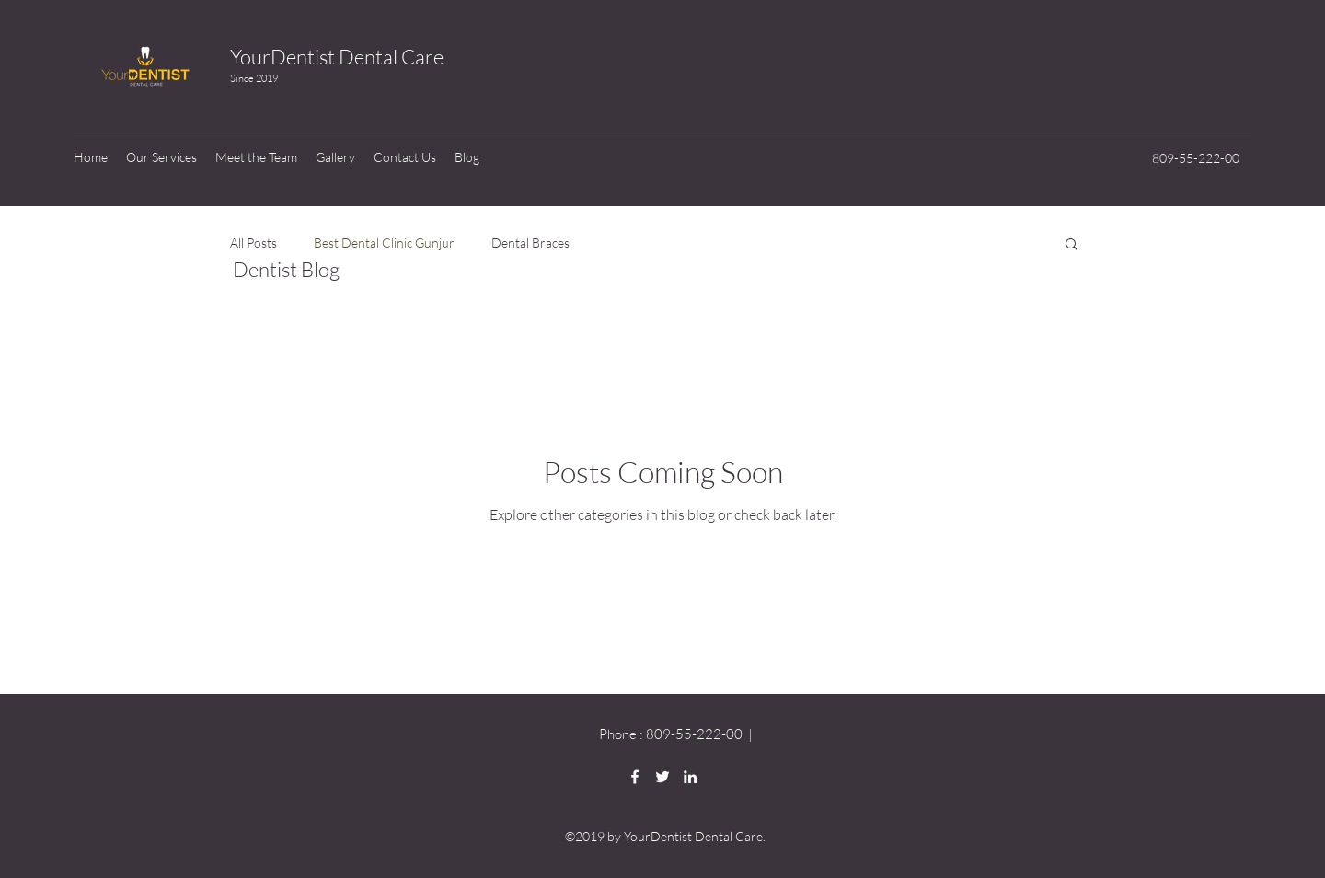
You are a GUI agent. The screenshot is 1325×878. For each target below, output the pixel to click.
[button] (1071, 245)
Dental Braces (530, 242)
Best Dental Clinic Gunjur (384, 242)
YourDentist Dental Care (337, 56)
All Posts (253, 242)
